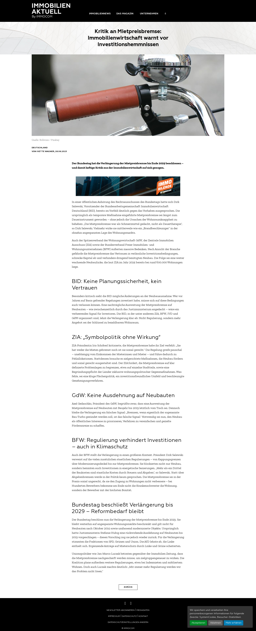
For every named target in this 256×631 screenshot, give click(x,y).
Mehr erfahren (233, 623)
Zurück (128, 587)
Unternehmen (149, 14)
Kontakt (143, 616)
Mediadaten (142, 610)
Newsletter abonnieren (121, 610)
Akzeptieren (198, 623)
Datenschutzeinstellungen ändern (128, 622)
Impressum (114, 616)
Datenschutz (129, 616)
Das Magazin (124, 14)
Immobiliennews (100, 14)
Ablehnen (215, 623)
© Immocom (128, 628)
